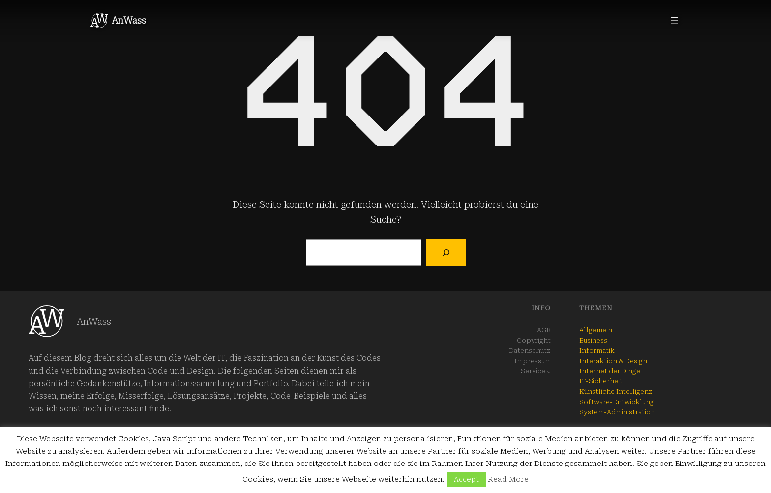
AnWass (129, 20)
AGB (544, 330)
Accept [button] (466, 479)
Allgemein (595, 330)
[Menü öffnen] (675, 21)
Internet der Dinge (609, 371)
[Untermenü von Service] (549, 372)
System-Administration (617, 412)
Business (593, 340)
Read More (508, 479)
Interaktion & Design (613, 361)
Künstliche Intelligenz (615, 391)
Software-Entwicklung (616, 402)
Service (533, 371)
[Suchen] (445, 252)
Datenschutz (530, 350)
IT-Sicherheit (601, 381)
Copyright (534, 340)
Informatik (597, 350)
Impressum (532, 361)
